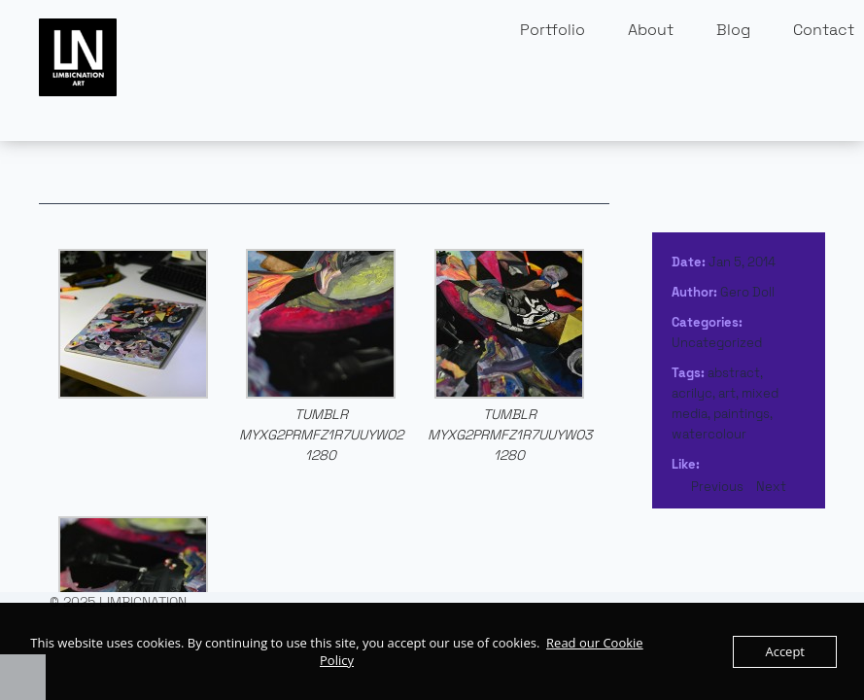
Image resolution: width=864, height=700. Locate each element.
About (651, 29)
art (727, 393)
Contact (823, 29)
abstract (734, 373)
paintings (741, 413)
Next (771, 486)
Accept (785, 651)
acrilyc (692, 393)
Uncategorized (717, 342)
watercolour (709, 434)
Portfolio (552, 29)
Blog (733, 29)
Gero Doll (747, 292)
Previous (717, 486)
